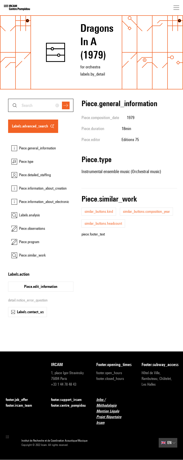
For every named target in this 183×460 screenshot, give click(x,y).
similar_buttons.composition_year (146, 211)
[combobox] (40, 105)
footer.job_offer (20, 399)
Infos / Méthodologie (114, 402)
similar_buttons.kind (99, 211)
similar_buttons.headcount (103, 223)
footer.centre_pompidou (68, 405)
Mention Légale (110, 411)
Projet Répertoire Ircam (114, 420)
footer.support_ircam (69, 399)
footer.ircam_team (22, 405)
